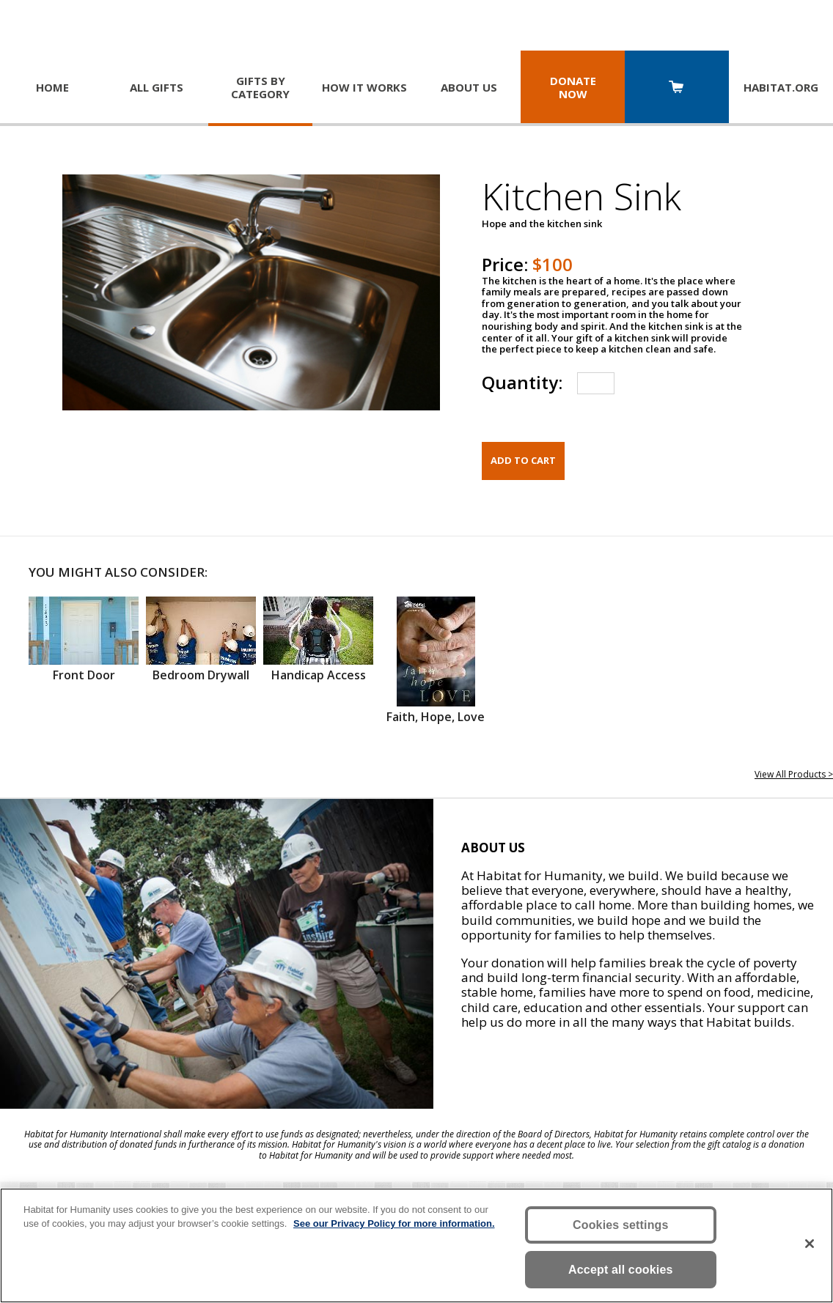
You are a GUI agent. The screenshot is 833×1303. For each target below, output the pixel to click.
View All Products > (794, 774)
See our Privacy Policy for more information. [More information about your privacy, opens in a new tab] (394, 1223)
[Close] (809, 1244)
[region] (416, 1245)
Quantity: (522, 382)
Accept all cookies (620, 1269)
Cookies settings (621, 1225)
